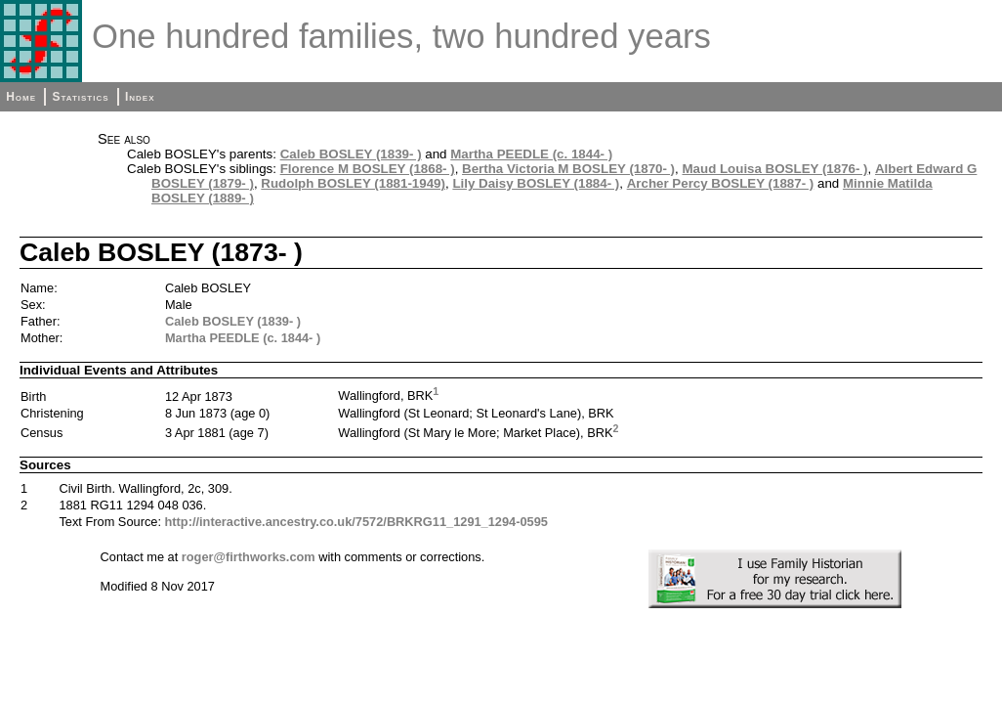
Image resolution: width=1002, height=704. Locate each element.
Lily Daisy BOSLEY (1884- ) (535, 183)
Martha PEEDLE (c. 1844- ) (531, 154)
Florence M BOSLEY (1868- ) (367, 168)
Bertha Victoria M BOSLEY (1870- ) (568, 168)
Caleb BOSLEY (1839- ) (351, 154)
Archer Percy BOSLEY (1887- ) (720, 183)
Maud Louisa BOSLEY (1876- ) (774, 168)
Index (140, 97)
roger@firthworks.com (248, 557)
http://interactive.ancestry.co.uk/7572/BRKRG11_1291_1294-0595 (356, 521)
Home (21, 97)
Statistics (80, 97)
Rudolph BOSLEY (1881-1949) (353, 183)
